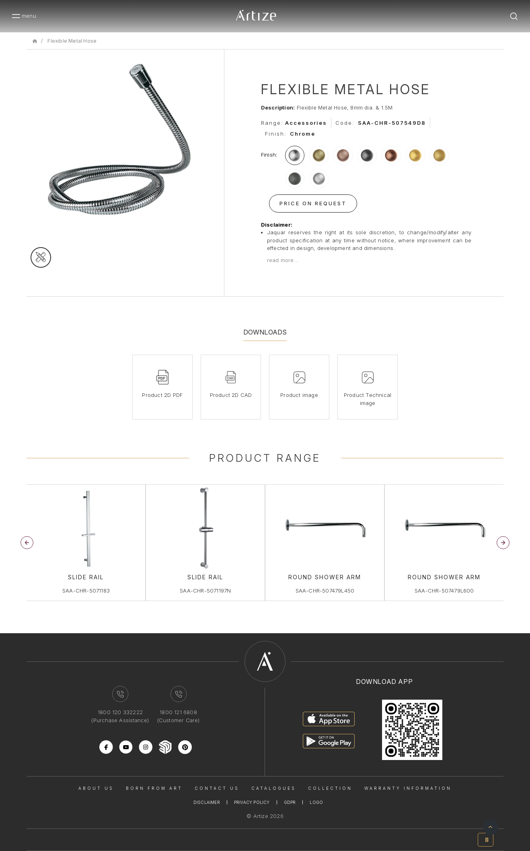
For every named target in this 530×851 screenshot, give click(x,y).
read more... (283, 260)
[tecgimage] (41, 257)
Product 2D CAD (231, 395)
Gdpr (290, 802)
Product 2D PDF (162, 395)
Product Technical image (367, 399)
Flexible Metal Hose (72, 41)
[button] (503, 542)
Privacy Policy (252, 802)
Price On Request (313, 203)
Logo (316, 802)
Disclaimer (206, 802)
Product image (299, 395)
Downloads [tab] (265, 332)
